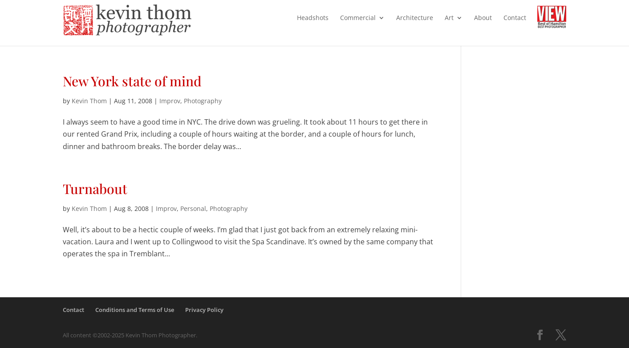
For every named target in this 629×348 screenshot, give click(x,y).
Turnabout (95, 189)
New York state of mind (132, 81)
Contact (514, 18)
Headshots (313, 18)
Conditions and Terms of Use (134, 310)
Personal (193, 208)
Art (449, 18)
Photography (203, 101)
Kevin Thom (89, 101)
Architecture (414, 18)
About (483, 18)
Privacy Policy (204, 310)
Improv (169, 101)
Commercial (358, 18)
